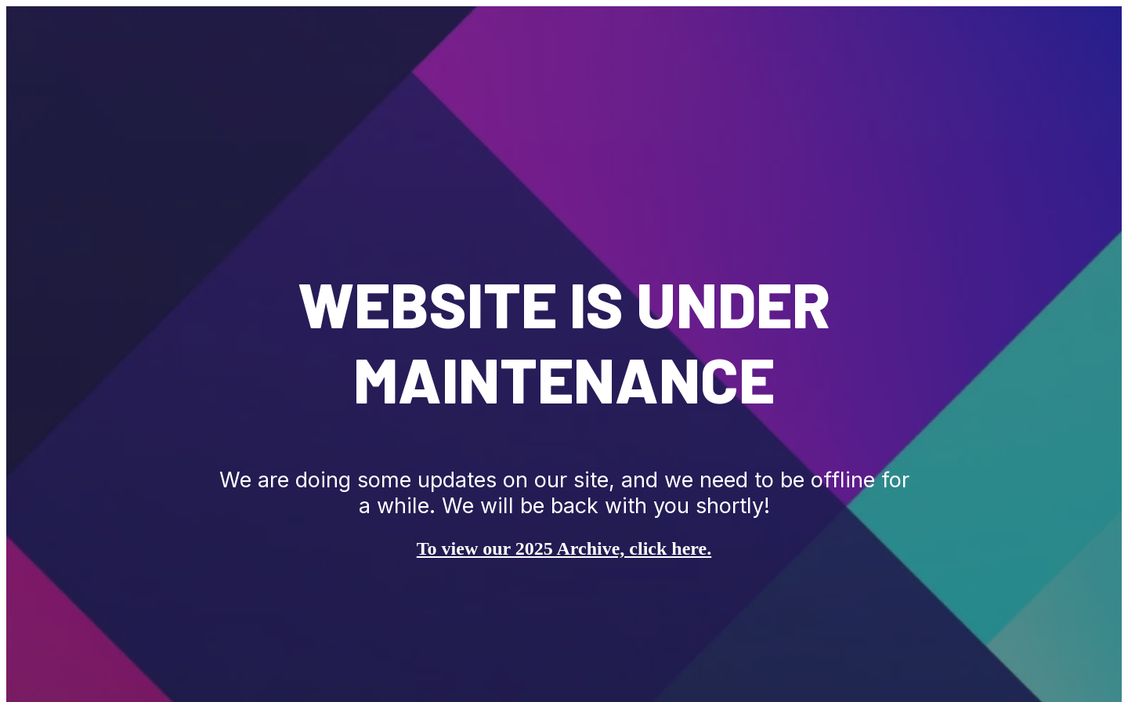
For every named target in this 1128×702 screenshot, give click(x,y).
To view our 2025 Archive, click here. (564, 548)
